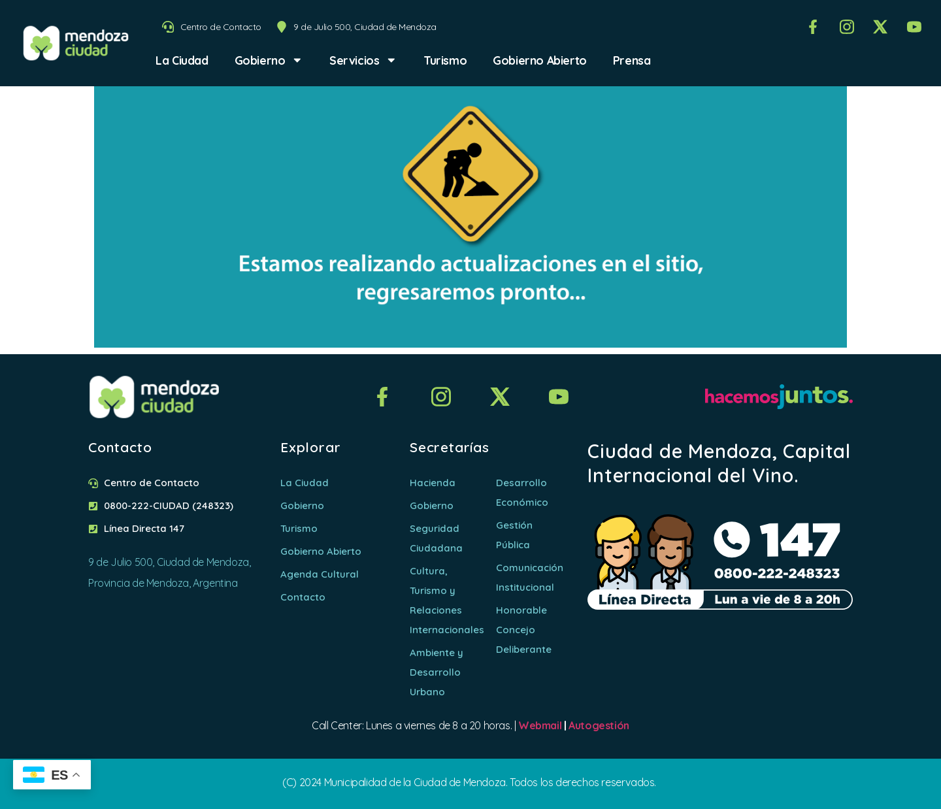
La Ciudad (182, 60)
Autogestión (599, 725)
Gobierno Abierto (540, 60)
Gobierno (269, 60)
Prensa (632, 60)
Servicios (363, 60)
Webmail (539, 725)
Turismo (445, 60)
